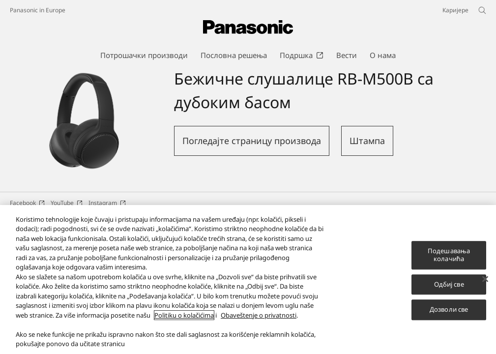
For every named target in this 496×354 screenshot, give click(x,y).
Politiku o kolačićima (184, 316)
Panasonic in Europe (37, 10)
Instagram (107, 203)
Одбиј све (449, 285)
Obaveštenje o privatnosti (258, 316)
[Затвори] (485, 280)
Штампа (367, 141)
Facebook (27, 203)
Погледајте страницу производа (251, 141)
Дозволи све (449, 310)
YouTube (67, 203)
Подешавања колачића (449, 256)
